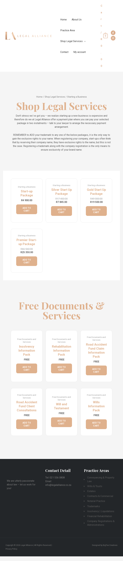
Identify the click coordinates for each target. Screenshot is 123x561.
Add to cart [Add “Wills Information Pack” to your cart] (96, 428)
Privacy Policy (11, 553)
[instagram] (113, 38)
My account (79, 52)
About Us (77, 19)
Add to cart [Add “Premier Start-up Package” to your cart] (27, 263)
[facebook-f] (113, 32)
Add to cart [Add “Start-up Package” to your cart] (27, 209)
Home (63, 19)
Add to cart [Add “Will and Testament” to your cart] (61, 426)
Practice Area (67, 30)
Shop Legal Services (71, 41)
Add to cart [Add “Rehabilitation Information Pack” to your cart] (61, 371)
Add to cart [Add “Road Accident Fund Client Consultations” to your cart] (27, 428)
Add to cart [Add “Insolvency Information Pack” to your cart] (27, 371)
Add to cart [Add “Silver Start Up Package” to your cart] (61, 211)
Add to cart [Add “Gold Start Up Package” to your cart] (96, 211)
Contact (64, 52)
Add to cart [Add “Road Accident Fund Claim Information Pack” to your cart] (96, 373)
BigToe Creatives (110, 550)
